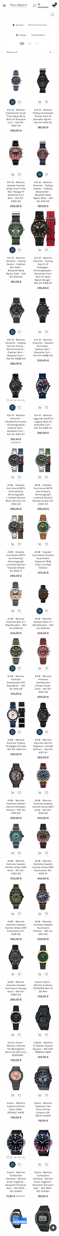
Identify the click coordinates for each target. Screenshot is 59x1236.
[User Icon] (41, 6)
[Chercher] (25, 14)
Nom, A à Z (29, 52)
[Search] (52, 14)
